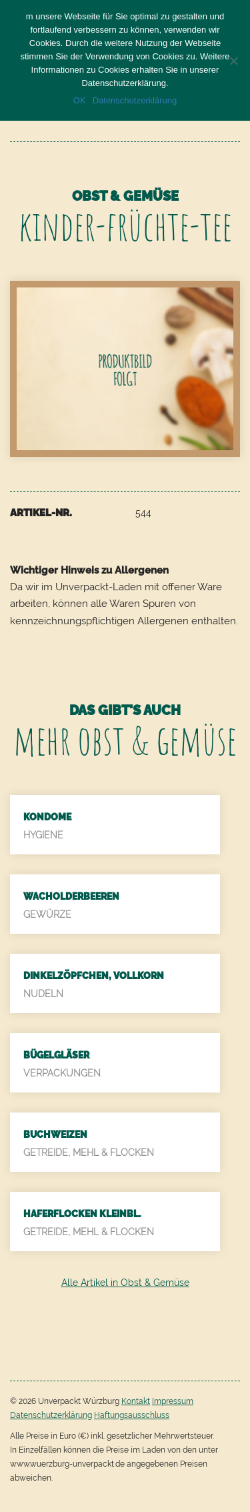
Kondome (47, 817)
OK (79, 100)
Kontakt (135, 1401)
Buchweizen (55, 1134)
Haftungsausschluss (131, 1415)
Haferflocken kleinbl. (82, 1214)
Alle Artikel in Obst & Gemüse (125, 1282)
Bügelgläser (56, 1055)
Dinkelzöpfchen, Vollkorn (93, 975)
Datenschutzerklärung (51, 1415)
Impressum (172, 1401)
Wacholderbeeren (71, 896)
